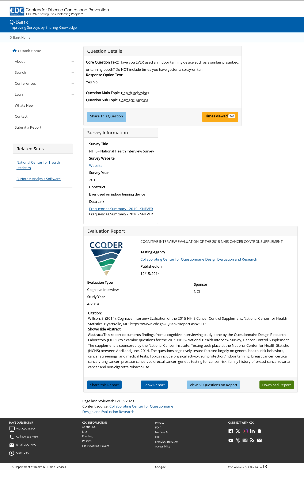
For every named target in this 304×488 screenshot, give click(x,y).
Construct (97, 187)
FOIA (158, 427)
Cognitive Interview (103, 289)
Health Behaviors (135, 92)
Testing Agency (152, 252)
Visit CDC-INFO (25, 428)
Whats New (24, 105)
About (20, 61)
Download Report (276, 384)
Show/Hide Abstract (104, 329)
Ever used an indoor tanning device (117, 194)
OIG (157, 437)
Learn (19, 94)
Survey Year (99, 172)
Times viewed (216, 116)
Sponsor (200, 284)
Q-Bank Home (20, 37)
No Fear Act (162, 432)
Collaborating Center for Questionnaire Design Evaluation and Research (198, 259)
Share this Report (104, 384)
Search (20, 72)
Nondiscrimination (167, 441)
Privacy (159, 422)
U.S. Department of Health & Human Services (38, 467)
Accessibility (162, 446)
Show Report (154, 384)
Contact (21, 116)
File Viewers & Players (95, 446)
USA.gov (160, 467)
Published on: (151, 266)
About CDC (89, 427)
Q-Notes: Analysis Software (38, 178)
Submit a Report (28, 127)
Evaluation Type (100, 282)
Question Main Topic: (103, 92)
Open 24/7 (22, 452)
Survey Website (102, 158)
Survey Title (98, 143)
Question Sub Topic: (102, 100)
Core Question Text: (102, 62)
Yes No (92, 82)
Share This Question (106, 116)
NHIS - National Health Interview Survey (121, 151)
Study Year (96, 296)
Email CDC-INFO (26, 444)
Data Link (96, 201)
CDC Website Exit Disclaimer (245, 467)
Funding (87, 436)
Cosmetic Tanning (133, 100)
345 (231, 116)
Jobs (84, 431)
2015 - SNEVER (121, 208)
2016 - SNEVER (121, 214)
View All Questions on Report (213, 384)
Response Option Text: (104, 74)
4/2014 (93, 304)
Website (96, 165)
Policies (86, 441)
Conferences (25, 83)
